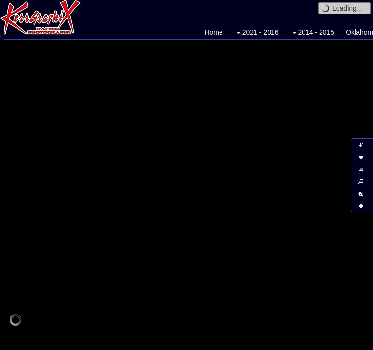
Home (213, 32)
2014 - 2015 (312, 32)
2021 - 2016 (257, 32)
